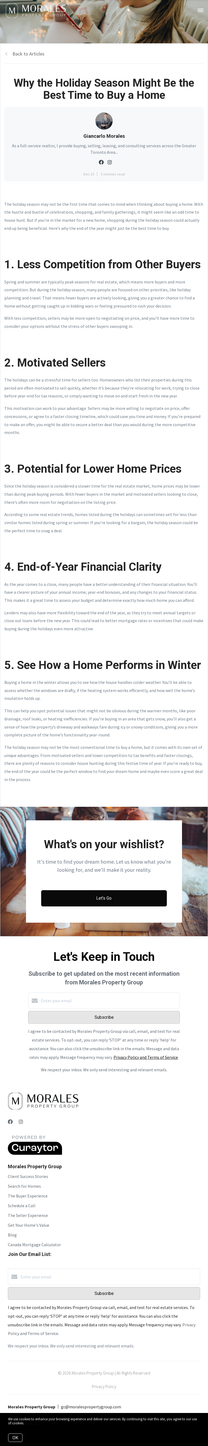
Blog (12, 1235)
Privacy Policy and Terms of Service (145, 1057)
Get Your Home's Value (28, 1225)
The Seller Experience (28, 1215)
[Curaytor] (35, 1153)
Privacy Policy (104, 1386)
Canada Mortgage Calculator (34, 1244)
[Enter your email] (109, 1000)
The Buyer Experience (28, 1196)
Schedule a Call (21, 1205)
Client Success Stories (28, 1176)
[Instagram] (21, 1122)
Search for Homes (24, 1186)
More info (32, 1423)
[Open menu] (200, 10)
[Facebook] (10, 1122)
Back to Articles (28, 54)
